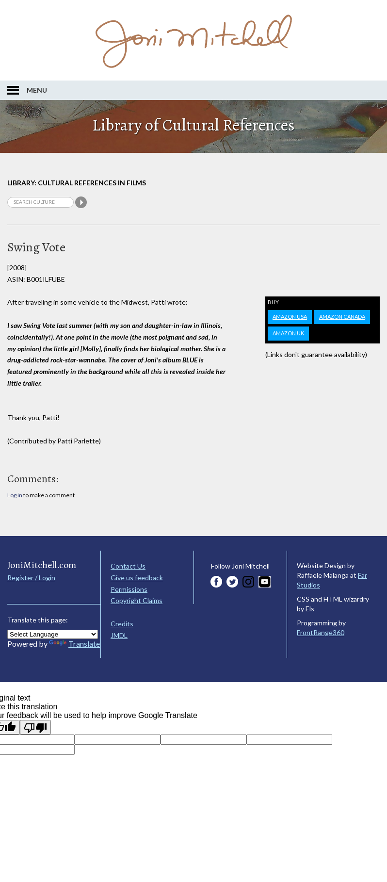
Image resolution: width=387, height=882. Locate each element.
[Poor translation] (35, 727)
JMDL (119, 635)
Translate (74, 643)
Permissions (129, 589)
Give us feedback (137, 577)
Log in (14, 495)
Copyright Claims (136, 600)
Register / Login (31, 577)
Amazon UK (288, 333)
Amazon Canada (342, 316)
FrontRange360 (320, 632)
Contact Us (128, 566)
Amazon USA (290, 316)
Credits (122, 624)
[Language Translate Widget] (52, 634)
